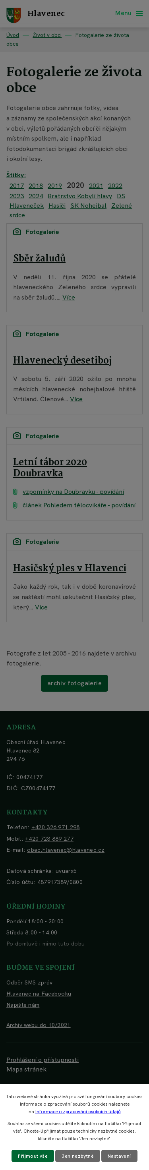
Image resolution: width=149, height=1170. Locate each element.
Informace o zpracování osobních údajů (78, 1111)
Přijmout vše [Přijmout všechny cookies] (33, 1156)
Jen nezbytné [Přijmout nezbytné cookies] (78, 1156)
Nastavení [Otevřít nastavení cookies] (119, 1156)
